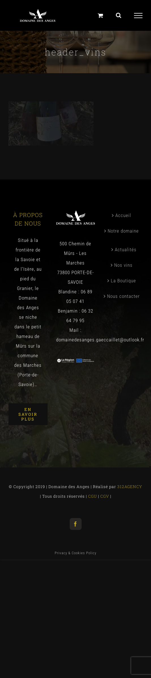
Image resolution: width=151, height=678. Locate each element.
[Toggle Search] (119, 15)
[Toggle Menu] (138, 15)
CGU (93, 496)
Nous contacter (123, 296)
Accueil (123, 215)
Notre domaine (123, 231)
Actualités (126, 249)
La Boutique (123, 280)
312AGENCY (129, 486)
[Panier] (100, 15)
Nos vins (123, 265)
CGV (105, 496)
